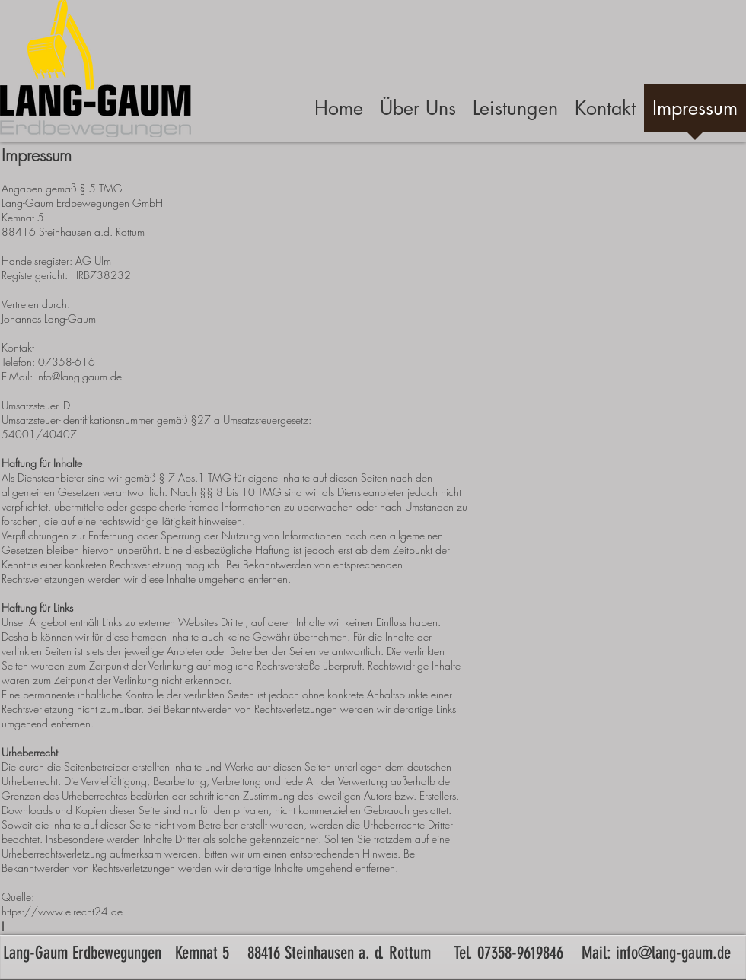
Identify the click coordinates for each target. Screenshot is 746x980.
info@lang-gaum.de (673, 953)
